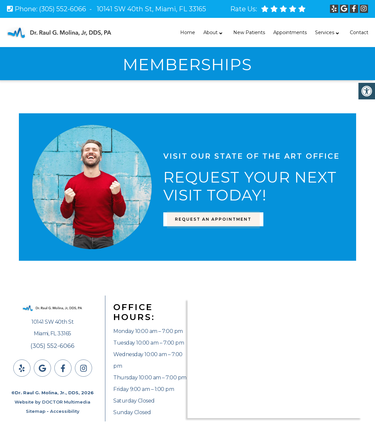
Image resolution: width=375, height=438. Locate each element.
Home (187, 32)
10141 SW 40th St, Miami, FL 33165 (151, 9)
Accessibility (65, 411)
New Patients (249, 32)
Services (324, 32)
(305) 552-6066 (62, 9)
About (210, 32)
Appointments (290, 32)
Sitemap (35, 411)
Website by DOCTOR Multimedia (52, 402)
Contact (359, 32)
